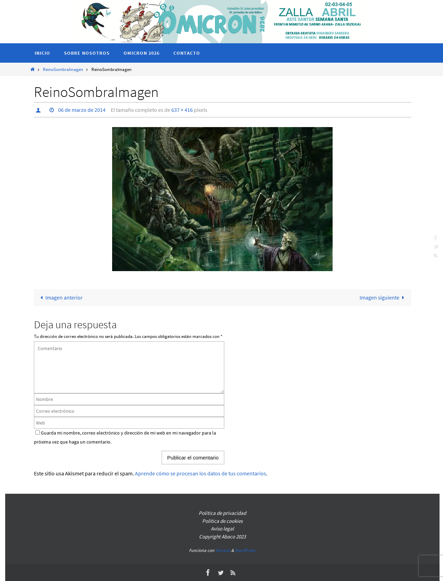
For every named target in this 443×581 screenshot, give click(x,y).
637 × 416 (182, 109)
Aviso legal (222, 528)
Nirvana (222, 550)
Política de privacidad (222, 513)
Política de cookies (222, 521)
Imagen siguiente (383, 297)
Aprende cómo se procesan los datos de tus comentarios (200, 473)
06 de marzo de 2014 (82, 109)
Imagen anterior (59, 297)
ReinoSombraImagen (63, 69)
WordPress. (245, 550)
